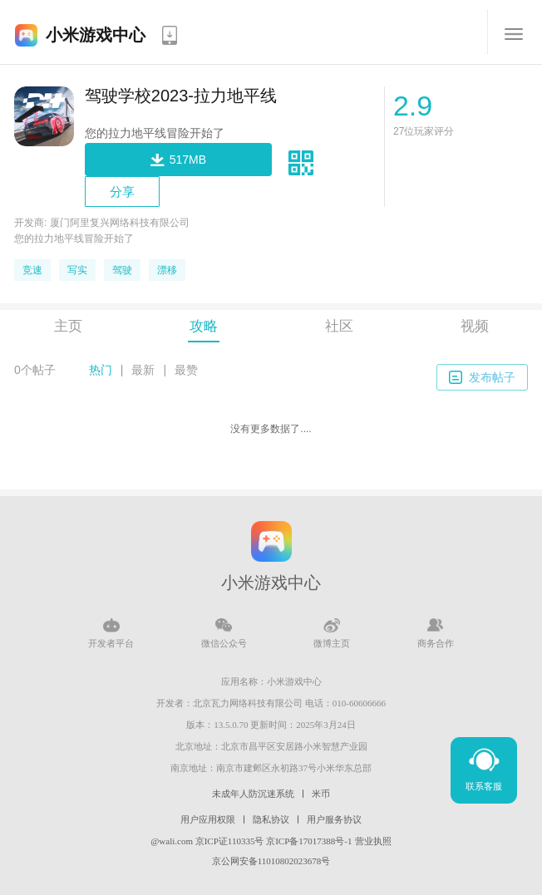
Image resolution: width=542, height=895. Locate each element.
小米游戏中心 (95, 35)
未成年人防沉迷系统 (253, 794)
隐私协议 (271, 819)
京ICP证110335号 (229, 841)
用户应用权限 (207, 819)
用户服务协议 (334, 819)
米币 (321, 794)
